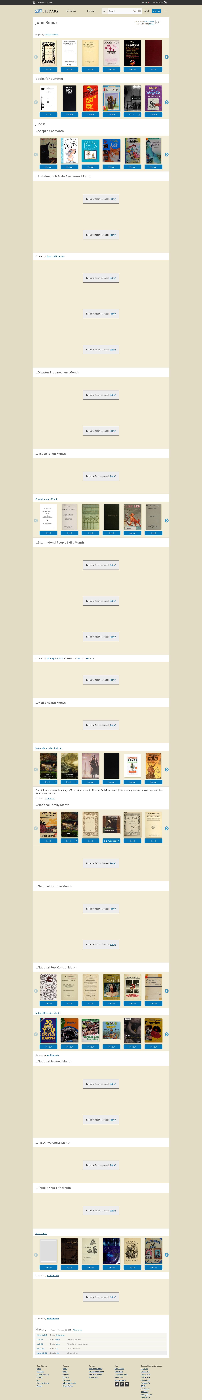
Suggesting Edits (121, 1374)
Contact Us (119, 1371)
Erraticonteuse (149, 21)
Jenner (58, 1339)
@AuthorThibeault (55, 256)
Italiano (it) (145, 1391)
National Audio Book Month (48, 748)
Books (65, 1371)
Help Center (119, 1369)
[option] (48, 56)
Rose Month (41, 1233)
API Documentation (96, 1371)
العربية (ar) (144, 1369)
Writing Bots (93, 1377)
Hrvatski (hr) (145, 1389)
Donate (145, 2)
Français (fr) (145, 1383)
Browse (88, 11)
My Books (71, 11)
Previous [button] (35, 60)
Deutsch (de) (145, 1374)
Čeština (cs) (145, 1371)
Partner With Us (43, 1374)
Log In (147, 11)
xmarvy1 (51, 798)
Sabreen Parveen (51, 34)
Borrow (111, 69)
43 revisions (77, 1330)
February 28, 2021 (42, 1353)
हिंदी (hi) (143, 1386)
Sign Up (156, 11)
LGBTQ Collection (85, 658)
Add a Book (119, 1377)
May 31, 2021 (41, 1348)
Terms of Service (43, 1383)
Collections (67, 1380)
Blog (38, 1380)
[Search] (120, 11)
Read (48, 69)
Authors (66, 1374)
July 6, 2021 (40, 1339)
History (151, 24)
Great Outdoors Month (46, 499)
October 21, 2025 (42, 1335)
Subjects (66, 1377)
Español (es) (145, 1380)
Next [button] (166, 60)
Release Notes (120, 1380)
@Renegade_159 (55, 658)
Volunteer (40, 1371)
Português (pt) (146, 1394)
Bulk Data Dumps (95, 1374)
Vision (39, 1369)
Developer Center (95, 1369)
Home (65, 1369)
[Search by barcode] (139, 11)
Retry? (113, 198)
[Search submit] (134, 11)
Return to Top (68, 1386)
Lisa (57, 1348)
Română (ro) (145, 1397)
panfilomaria (53, 1055)
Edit (157, 22)
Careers (40, 1377)
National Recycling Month (47, 1013)
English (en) (145, 1377)
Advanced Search (69, 1383)
